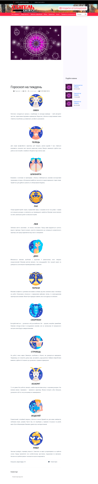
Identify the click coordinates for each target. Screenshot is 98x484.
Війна (45, 14)
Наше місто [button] (24, 14)
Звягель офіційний (36, 14)
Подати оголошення (73, 8)
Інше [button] (57, 14)
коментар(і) (32, 91)
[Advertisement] (36, 71)
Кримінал (52, 14)
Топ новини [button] (15, 14)
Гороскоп (17, 91)
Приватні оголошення (68, 14)
